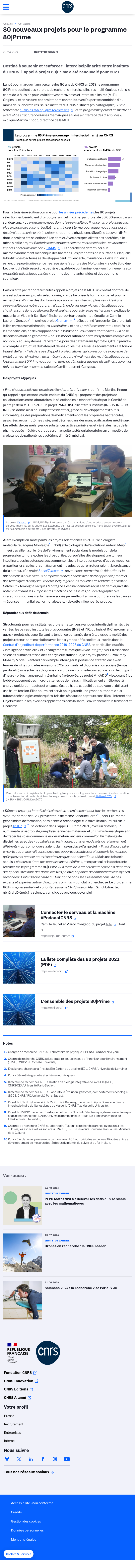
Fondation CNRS (18, 1373)
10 (28, 825)
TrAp (109, 924)
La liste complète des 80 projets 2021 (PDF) (80, 962)
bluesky (7, 1459)
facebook (43, 1459)
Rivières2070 (104, 796)
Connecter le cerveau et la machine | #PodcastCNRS (79, 915)
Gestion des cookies (26, 1521)
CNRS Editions (16, 1389)
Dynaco (21, 522)
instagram (55, 1459)
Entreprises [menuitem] (12, 1433)
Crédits (16, 1512)
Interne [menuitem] (9, 1441)
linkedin (31, 1459)
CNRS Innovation (18, 1381)
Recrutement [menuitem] (13, 1424)
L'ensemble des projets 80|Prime (75, 1001)
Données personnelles (27, 1530)
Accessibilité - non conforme (32, 1503)
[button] (19, 1554)
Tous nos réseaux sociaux (19, 1472)
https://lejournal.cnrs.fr (55, 936)
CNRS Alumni (15, 1397)
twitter (19, 1459)
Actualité (24, 23)
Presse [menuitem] (9, 1416)
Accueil (8, 23)
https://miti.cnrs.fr (52, 971)
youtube (67, 1459)
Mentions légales (23, 1539)
